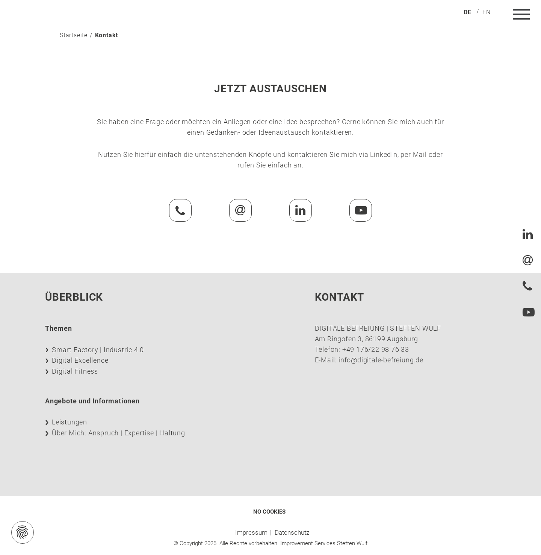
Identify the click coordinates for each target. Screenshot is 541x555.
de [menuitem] (467, 12)
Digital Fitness (75, 371)
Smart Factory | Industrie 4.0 (98, 350)
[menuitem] (467, 11)
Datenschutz (292, 532)
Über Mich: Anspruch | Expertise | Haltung (118, 433)
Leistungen (69, 422)
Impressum (251, 532)
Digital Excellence (80, 360)
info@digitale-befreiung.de (381, 360)
